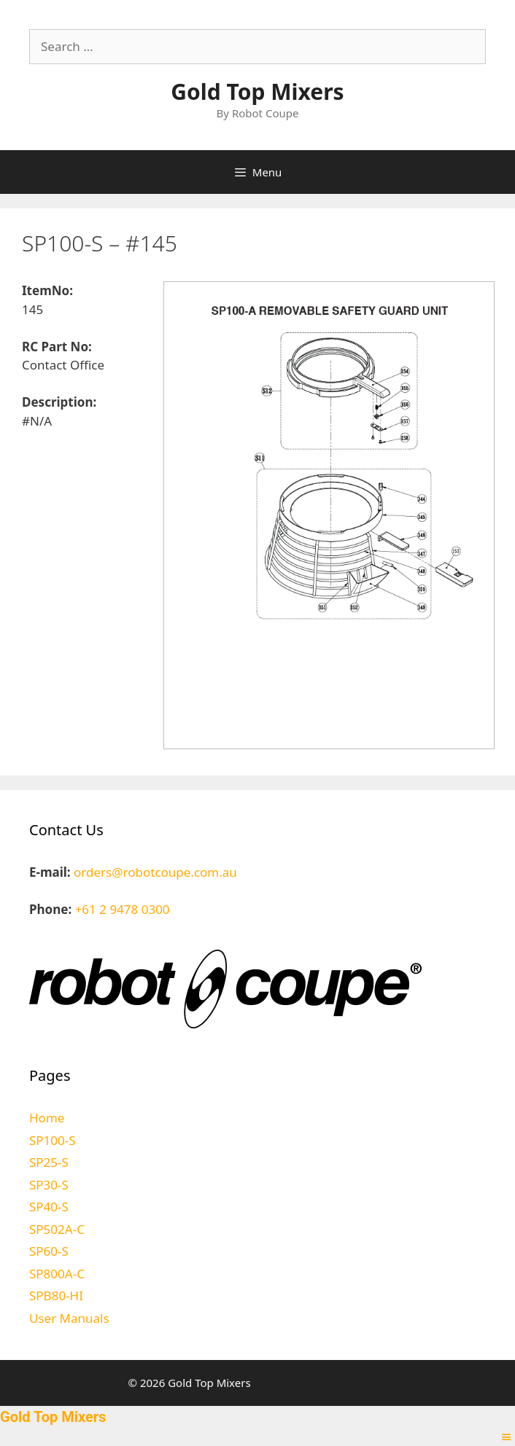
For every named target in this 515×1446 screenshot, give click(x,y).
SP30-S (49, 1184)
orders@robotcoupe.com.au (155, 872)
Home (46, 1117)
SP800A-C (57, 1273)
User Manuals (69, 1318)
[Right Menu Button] (506, 1437)
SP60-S (49, 1251)
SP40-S (49, 1206)
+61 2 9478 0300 (122, 909)
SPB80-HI (56, 1295)
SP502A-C (57, 1229)
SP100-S (52, 1140)
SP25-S (49, 1162)
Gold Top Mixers (257, 91)
